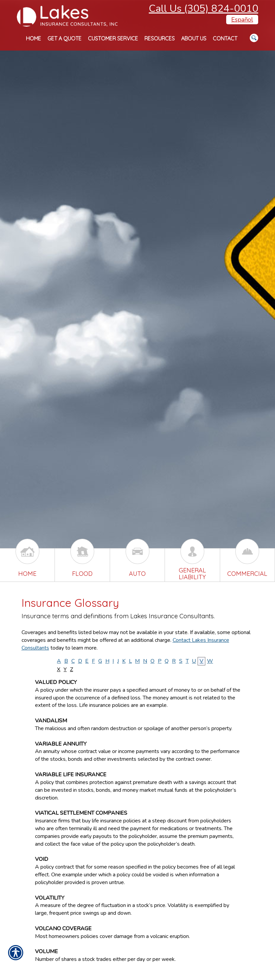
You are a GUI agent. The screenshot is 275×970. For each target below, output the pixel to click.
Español (242, 19)
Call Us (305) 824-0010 (203, 8)
